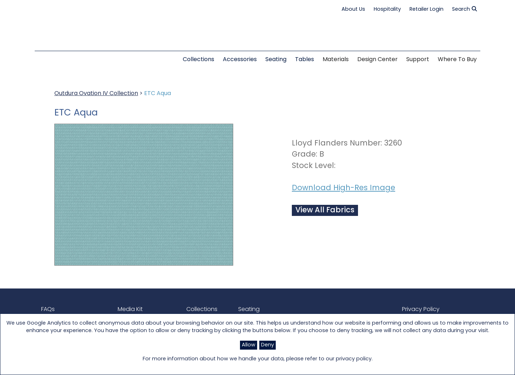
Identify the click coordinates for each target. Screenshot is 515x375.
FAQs (48, 309)
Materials (336, 60)
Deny (267, 345)
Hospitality (387, 9)
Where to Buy (457, 60)
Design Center (377, 60)
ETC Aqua (157, 94)
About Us (353, 9)
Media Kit (130, 309)
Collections (201, 309)
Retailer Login (426, 9)
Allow (248, 345)
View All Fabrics (324, 210)
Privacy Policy (421, 309)
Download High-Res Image (343, 188)
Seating (249, 309)
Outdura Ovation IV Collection (96, 94)
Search (464, 9)
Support (417, 60)
